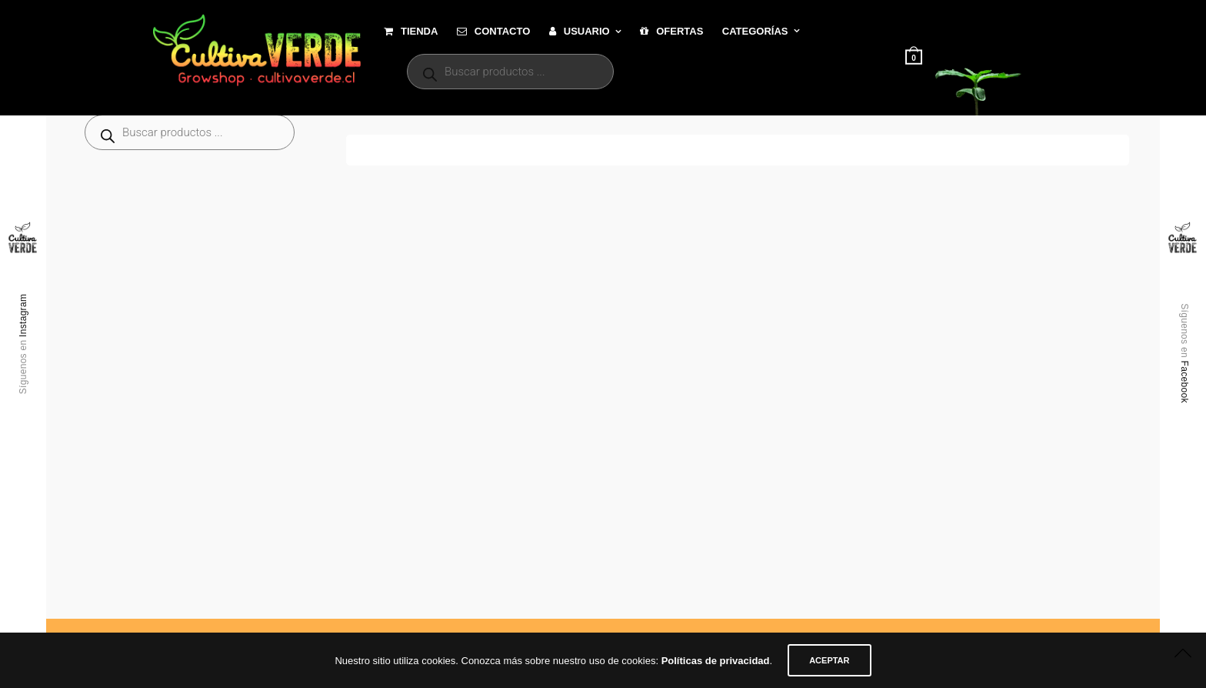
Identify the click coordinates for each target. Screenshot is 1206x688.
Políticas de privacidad (715, 660)
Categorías (755, 31)
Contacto (493, 31)
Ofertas (671, 31)
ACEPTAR (829, 660)
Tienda (411, 31)
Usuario (579, 31)
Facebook (1184, 382)
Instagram (23, 315)
